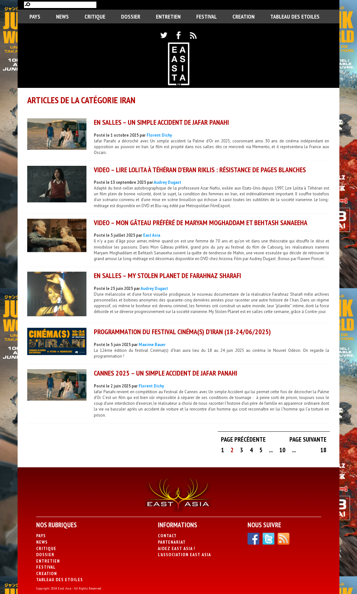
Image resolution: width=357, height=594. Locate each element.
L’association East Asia (184, 554)
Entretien (168, 16)
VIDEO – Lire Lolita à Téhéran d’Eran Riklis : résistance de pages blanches (200, 169)
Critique (95, 16)
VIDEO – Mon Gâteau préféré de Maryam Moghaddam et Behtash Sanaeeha (200, 222)
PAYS (34, 16)
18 (323, 450)
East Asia (151, 235)
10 (282, 450)
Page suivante (308, 439)
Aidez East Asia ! (176, 548)
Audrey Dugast (167, 182)
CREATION (243, 16)
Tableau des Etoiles (295, 16)
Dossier (130, 16)
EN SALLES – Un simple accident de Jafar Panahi (161, 122)
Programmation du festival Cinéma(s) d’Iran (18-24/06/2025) (182, 331)
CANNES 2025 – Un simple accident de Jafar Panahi (165, 373)
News (62, 16)
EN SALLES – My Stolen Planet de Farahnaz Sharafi (167, 275)
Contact (167, 536)
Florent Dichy (159, 135)
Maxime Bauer (152, 344)
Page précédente (243, 439)
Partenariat (172, 542)
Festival (206, 16)
